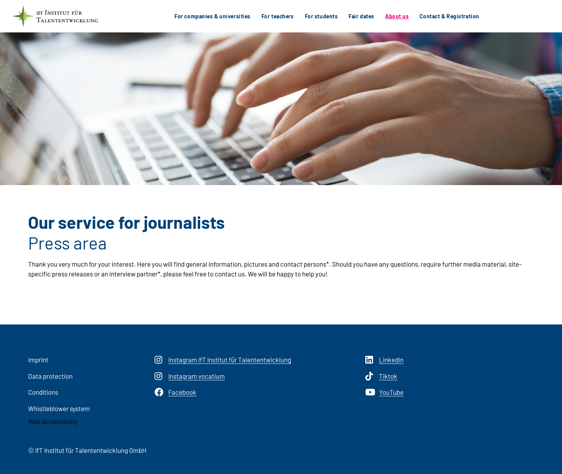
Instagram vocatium (190, 376)
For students (321, 16)
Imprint (38, 360)
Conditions (43, 392)
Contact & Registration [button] (449, 16)
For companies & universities (212, 16)
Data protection (50, 376)
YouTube (384, 392)
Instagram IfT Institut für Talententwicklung (223, 360)
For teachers (277, 16)
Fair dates (361, 16)
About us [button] (397, 16)
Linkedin (384, 360)
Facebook (175, 392)
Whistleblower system (59, 408)
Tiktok (381, 376)
